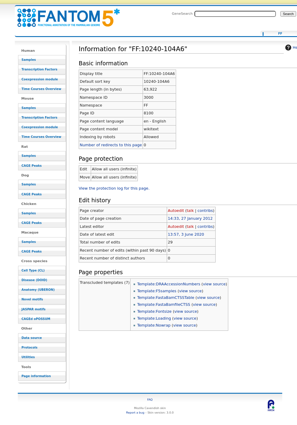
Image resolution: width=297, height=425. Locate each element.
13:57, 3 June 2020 (186, 234)
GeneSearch (182, 13)
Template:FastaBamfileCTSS (163, 304)
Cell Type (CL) (33, 270)
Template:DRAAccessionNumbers (168, 284)
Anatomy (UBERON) (38, 289)
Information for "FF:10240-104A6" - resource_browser (64, 14)
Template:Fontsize (154, 311)
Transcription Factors (39, 69)
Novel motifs (32, 299)
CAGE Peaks (31, 165)
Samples (28, 59)
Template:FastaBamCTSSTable (165, 297)
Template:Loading (154, 318)
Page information (36, 376)
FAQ (150, 399)
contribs (205, 210)
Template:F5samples (156, 291)
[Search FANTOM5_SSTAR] (235, 14)
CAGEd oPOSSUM (35, 319)
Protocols (29, 347)
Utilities (28, 357)
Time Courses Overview (41, 89)
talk (190, 210)
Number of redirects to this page (111, 145)
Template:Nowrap (154, 325)
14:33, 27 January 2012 (190, 218)
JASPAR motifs (33, 309)
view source (214, 284)
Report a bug (135, 412)
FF (280, 33)
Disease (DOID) (34, 280)
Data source (31, 338)
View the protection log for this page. (114, 188)
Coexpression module (39, 79)
